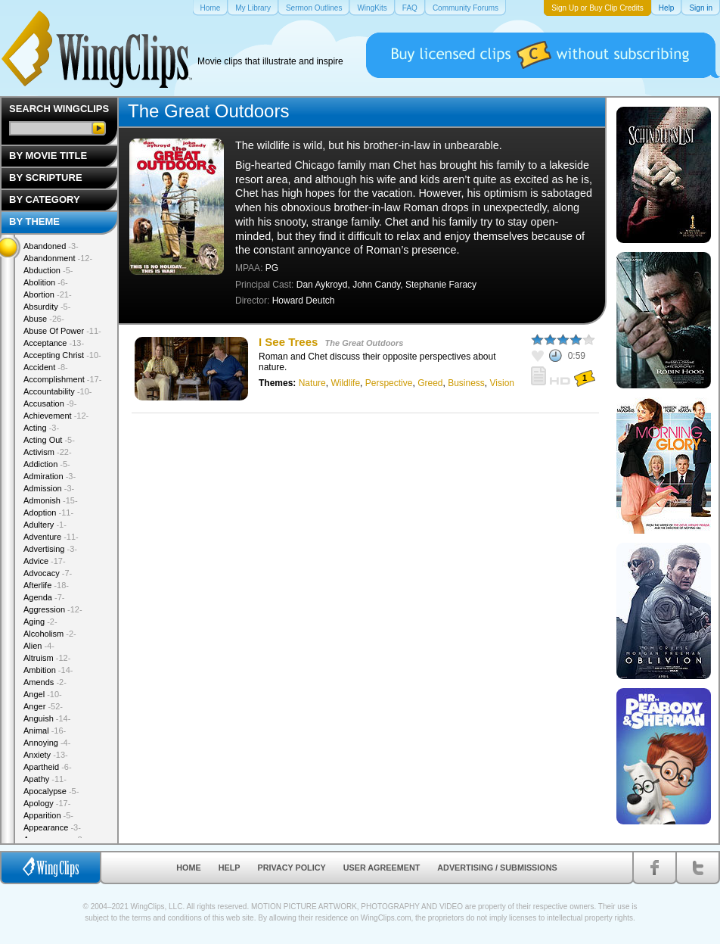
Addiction (46, 464)
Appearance (52, 827)
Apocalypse (51, 791)
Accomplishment (62, 379)
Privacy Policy (292, 867)
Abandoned (51, 246)
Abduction (48, 270)
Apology (46, 803)
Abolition (45, 282)
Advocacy (47, 573)
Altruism (46, 657)
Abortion (47, 294)
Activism (47, 451)
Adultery (45, 524)
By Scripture (45, 177)
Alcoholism (49, 633)
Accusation (49, 403)
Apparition (48, 815)
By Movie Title (48, 155)
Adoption (48, 512)
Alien (38, 645)
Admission (48, 488)
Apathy (45, 779)
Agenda (43, 597)
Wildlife (345, 383)
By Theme (34, 221)
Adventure (51, 536)
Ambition (48, 670)
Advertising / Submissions (497, 867)
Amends (45, 682)
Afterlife (46, 585)
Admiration (49, 476)
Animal (44, 730)
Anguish (46, 718)
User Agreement (382, 867)
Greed (429, 383)
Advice (44, 560)
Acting (41, 427)
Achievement (55, 415)
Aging (40, 621)
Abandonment (57, 258)
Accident (45, 367)
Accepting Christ (62, 355)
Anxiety (45, 754)
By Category (44, 199)
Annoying (46, 742)
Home (188, 867)
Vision (502, 383)
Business (466, 383)
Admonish (50, 500)
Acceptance (53, 342)
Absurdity (46, 306)
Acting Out (49, 439)
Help (230, 867)
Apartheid (47, 766)
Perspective (389, 383)
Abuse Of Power (62, 330)
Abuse (43, 318)
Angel (42, 694)
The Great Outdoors (364, 342)
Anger (43, 706)
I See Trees (288, 341)
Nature (312, 383)
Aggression (52, 609)
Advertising (50, 548)
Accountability (57, 391)
